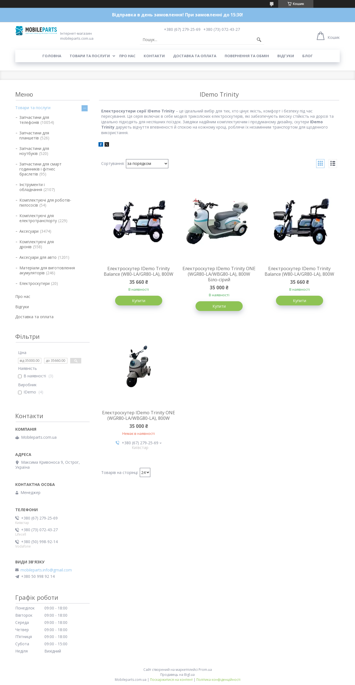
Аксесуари (29, 231)
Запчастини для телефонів (34, 120)
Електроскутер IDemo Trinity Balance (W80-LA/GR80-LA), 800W (138, 271)
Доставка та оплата (194, 55)
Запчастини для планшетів (34, 135)
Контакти (154, 55)
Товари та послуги (90, 55)
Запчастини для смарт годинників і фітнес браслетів (40, 169)
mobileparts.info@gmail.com (46, 570)
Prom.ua (205, 669)
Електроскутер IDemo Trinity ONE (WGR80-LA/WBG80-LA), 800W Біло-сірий (218, 274)
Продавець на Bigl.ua (177, 674)
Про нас (127, 55)
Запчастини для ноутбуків (34, 151)
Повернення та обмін (247, 55)
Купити (138, 300)
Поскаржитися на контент (171, 679)
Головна (51, 55)
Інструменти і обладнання (32, 187)
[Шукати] (259, 39)
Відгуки (285, 55)
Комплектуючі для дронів (36, 244)
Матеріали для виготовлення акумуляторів (47, 270)
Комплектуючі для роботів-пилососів (45, 202)
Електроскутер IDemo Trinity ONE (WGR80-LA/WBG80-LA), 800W (138, 415)
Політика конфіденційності (218, 679)
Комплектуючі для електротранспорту (38, 218)
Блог (307, 55)
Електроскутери (34, 283)
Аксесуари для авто (38, 257)
